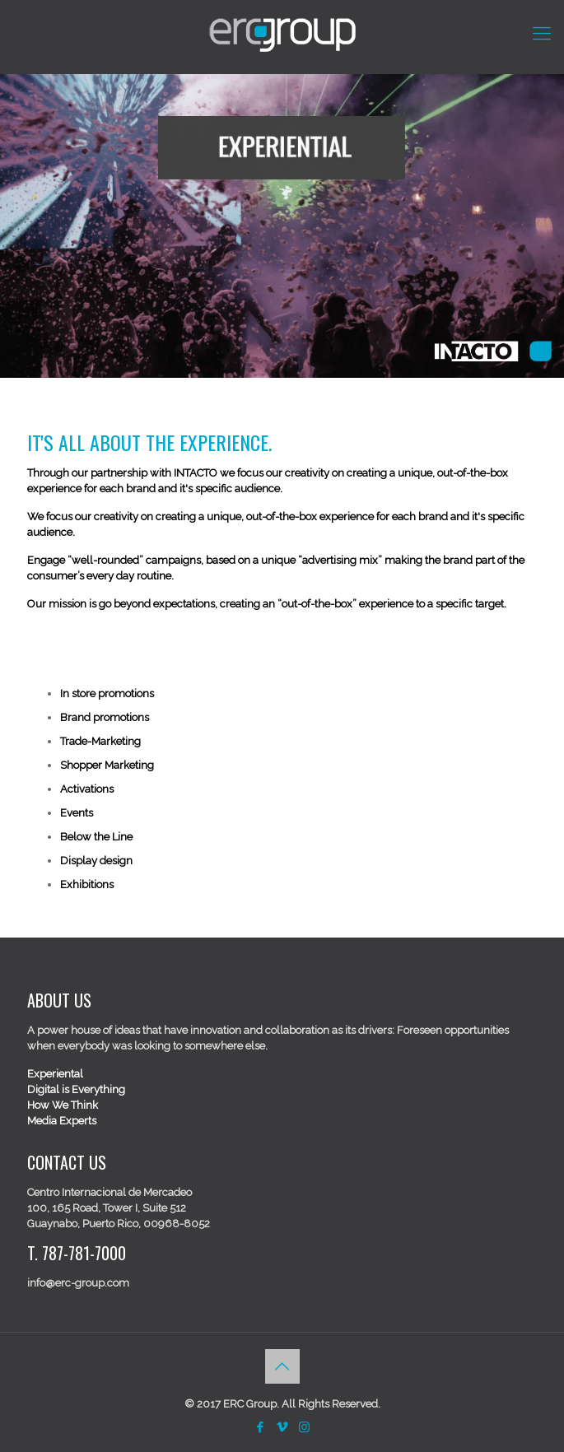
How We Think (62, 1105)
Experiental (55, 1074)
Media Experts (61, 1121)
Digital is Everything (76, 1089)
